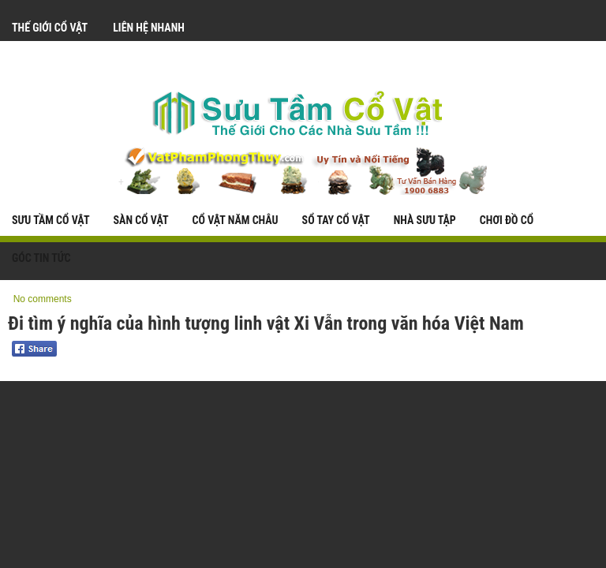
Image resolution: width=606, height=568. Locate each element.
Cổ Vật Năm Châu (236, 220)
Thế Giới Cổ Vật (50, 27)
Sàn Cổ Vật (140, 220)
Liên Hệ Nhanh (149, 27)
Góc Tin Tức (41, 258)
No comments (42, 299)
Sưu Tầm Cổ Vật (50, 220)
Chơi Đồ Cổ (506, 220)
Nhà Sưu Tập (425, 220)
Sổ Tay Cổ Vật (336, 220)
